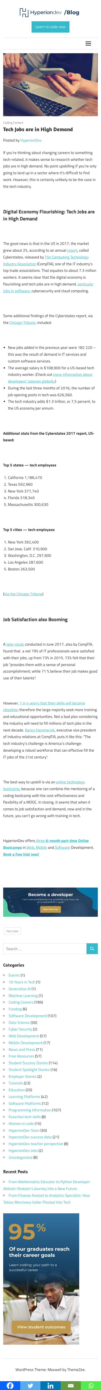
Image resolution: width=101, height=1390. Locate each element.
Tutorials (16, 1083)
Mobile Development (26, 1043)
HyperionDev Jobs (23, 1151)
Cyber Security (20, 1029)
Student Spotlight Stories (29, 1070)
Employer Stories (23, 1076)
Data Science (19, 1023)
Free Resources (21, 1056)
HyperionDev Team (24, 1130)
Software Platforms (25, 1103)
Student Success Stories (28, 1063)
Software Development (28, 1016)
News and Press (22, 1049)
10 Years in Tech (22, 982)
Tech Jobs (12, 931)
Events (14, 975)
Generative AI (20, 989)
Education (17, 1090)
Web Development (24, 1036)
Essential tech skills (25, 1117)
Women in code (21, 1124)
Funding (15, 1009)
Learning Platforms (24, 1097)
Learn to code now (50, 27)
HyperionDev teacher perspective (36, 1144)
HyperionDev (31, 140)
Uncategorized (20, 1157)
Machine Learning (23, 996)
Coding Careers (13, 122)
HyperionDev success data (30, 1137)
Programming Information (30, 1110)
